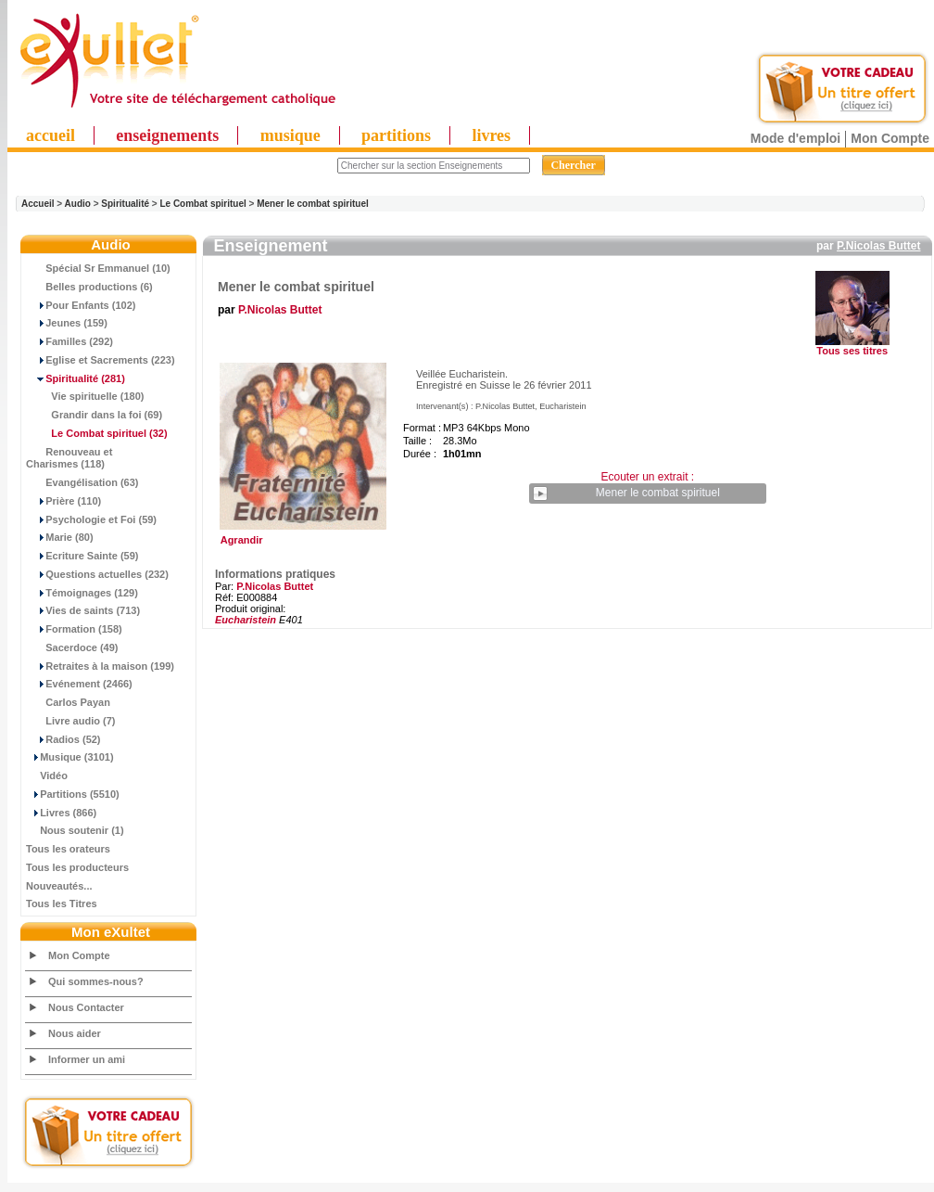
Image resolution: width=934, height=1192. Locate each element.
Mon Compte (890, 138)
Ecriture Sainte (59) (82, 555)
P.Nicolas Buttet (878, 245)
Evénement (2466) (79, 683)
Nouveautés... (59, 885)
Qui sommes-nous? (96, 981)
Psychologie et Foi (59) (91, 519)
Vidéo (47, 775)
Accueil (38, 204)
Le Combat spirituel (202, 204)
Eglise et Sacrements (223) (100, 359)
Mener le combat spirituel (313, 204)
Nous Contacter (86, 1007)
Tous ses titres (852, 350)
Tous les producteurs (77, 867)
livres (491, 135)
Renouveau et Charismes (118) (69, 458)
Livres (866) (61, 812)
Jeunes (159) (66, 322)
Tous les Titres (61, 903)
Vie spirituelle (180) (85, 396)
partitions (396, 135)
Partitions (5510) (73, 794)
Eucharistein (245, 619)
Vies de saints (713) (83, 610)
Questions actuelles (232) (97, 574)
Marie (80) (60, 537)
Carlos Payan (68, 702)
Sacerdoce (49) (72, 647)
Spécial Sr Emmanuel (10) (98, 268)
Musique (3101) (70, 757)
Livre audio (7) (70, 720)
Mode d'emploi (795, 138)
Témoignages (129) (82, 592)
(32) (97, 433)
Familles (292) (69, 341)
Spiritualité (125, 204)
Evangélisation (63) (82, 482)
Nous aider (74, 1033)
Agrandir (300, 535)
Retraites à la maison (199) (100, 666)
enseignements (167, 135)
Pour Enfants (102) (80, 305)
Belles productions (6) (89, 286)
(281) (75, 378)
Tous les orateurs (68, 848)
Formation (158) (74, 628)
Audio (78, 204)
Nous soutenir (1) (75, 830)
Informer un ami (86, 1059)
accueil (50, 135)
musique (290, 135)
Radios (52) (63, 739)
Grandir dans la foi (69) (94, 414)
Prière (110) (63, 500)
